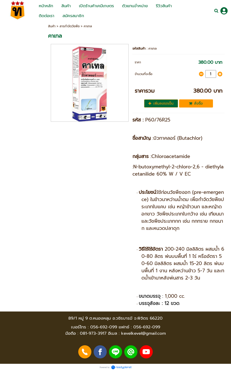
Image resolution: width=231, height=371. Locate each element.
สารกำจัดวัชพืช (70, 26)
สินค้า (51, 26)
